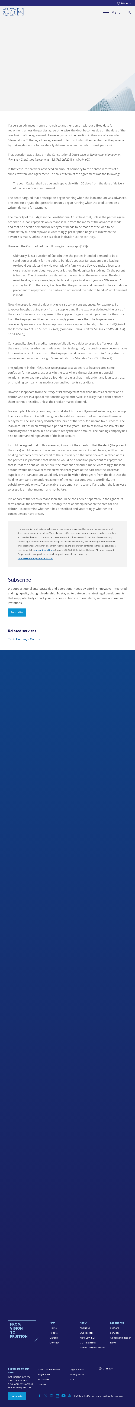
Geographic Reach (120, 1337)
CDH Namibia (88, 1342)
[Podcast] (69, 1396)
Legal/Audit (44, 1374)
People (54, 1332)
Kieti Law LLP (87, 1337)
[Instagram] (51, 1396)
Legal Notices (77, 1369)
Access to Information (49, 1369)
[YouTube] (63, 1396)
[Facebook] (39, 1396)
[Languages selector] (124, 3)
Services (115, 1332)
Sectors (114, 1327)
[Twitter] (45, 1396)
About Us (85, 1327)
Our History (86, 1332)
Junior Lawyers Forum (92, 1347)
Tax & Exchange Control (24, 639)
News (113, 1342)
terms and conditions (43, 550)
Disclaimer (43, 1379)
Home (53, 1327)
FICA (72, 1379)
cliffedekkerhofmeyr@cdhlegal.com (35, 558)
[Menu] (112, 12)
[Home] (13, 12)
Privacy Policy (77, 1374)
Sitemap (42, 1384)
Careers (54, 1337)
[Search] (129, 12)
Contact (54, 1342)
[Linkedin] (57, 1396)
